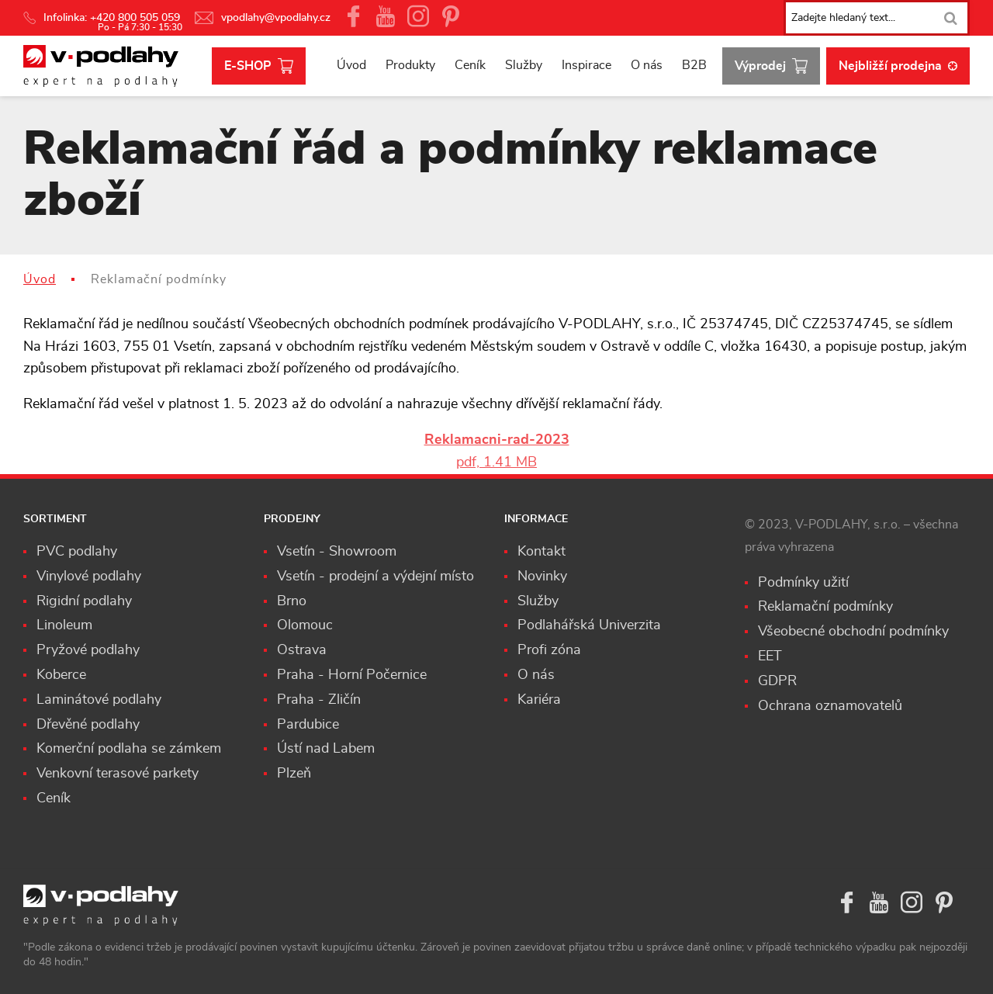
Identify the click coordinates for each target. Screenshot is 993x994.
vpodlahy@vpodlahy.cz (262, 17)
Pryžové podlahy (88, 650)
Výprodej (771, 66)
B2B (694, 65)
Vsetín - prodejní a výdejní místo (375, 577)
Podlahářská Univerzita (589, 625)
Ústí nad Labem (326, 749)
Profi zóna (549, 650)
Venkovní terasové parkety (117, 774)
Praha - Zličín (319, 700)
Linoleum (64, 625)
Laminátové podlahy (98, 700)
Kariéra (539, 700)
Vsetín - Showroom (336, 552)
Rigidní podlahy (84, 601)
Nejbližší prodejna (898, 66)
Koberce (61, 675)
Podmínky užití (803, 583)
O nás (647, 65)
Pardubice (308, 725)
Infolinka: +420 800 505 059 (103, 17)
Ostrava (302, 650)
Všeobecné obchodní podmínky (853, 632)
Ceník (470, 65)
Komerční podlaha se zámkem (128, 749)
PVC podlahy (76, 552)
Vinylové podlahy (88, 577)
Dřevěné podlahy (88, 725)
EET (770, 656)
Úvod (351, 65)
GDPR (777, 681)
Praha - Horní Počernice (352, 675)
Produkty (410, 65)
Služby (523, 65)
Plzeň (294, 774)
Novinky (542, 577)
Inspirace (586, 65)
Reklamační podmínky (825, 607)
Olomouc (305, 625)
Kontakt (541, 552)
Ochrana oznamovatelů (830, 706)
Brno (291, 601)
